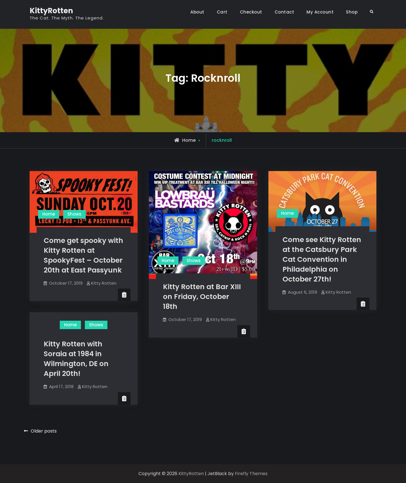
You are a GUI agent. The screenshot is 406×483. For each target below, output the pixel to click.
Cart (222, 12)
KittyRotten (51, 11)
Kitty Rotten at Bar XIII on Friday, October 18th (202, 296)
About (197, 12)
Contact (284, 12)
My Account (320, 12)
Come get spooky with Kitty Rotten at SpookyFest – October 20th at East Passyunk (83, 255)
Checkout (251, 12)
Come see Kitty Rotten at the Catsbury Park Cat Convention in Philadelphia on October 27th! (322, 259)
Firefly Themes (251, 473)
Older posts (44, 431)
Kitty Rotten (103, 283)
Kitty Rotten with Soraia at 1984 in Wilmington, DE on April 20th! (76, 358)
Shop (352, 12)
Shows (74, 214)
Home (48, 214)
